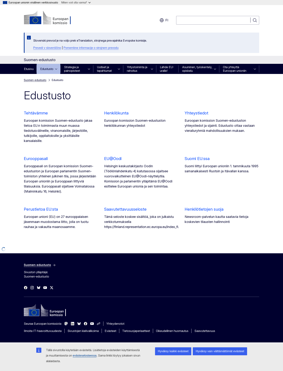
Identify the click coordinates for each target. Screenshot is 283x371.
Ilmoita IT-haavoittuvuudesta (43, 331)
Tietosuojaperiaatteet (136, 331)
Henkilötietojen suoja (204, 209)
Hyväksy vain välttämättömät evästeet (220, 351)
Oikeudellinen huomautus (172, 331)
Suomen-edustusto (35, 80)
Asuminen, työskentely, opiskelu (197, 69)
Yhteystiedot (196, 113)
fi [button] (164, 20)
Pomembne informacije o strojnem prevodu (91, 47)
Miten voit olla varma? (76, 2)
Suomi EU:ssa (197, 158)
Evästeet (110, 331)
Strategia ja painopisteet (72, 69)
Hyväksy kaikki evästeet (173, 351)
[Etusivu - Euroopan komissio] (53, 18)
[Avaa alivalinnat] (57, 69)
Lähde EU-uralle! (167, 69)
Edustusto (46, 69)
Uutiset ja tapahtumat (104, 69)
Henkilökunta (116, 113)
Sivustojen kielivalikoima (83, 331)
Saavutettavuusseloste (125, 209)
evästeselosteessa (85, 355)
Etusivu (29, 69)
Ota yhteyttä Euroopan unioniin (234, 69)
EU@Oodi (113, 158)
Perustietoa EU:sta (41, 209)
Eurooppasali (36, 158)
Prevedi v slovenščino (47, 47)
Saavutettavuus (204, 331)
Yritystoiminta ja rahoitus (137, 69)
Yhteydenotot (115, 323)
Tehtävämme (36, 113)
